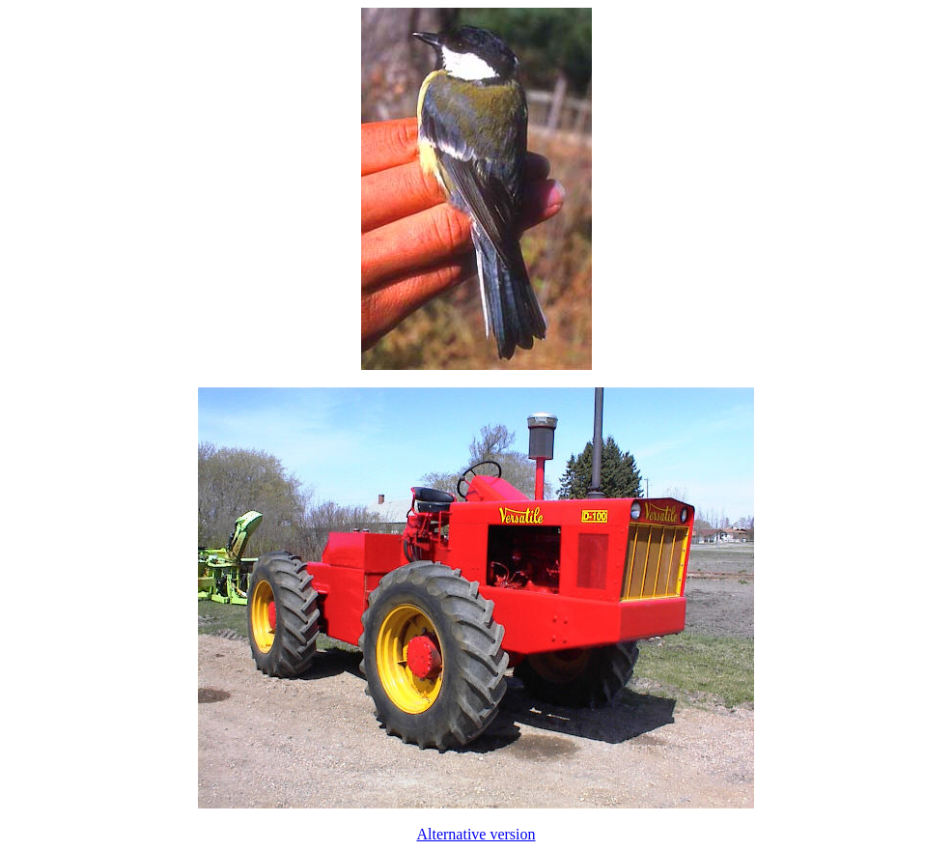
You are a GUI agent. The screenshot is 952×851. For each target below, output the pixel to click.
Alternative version (475, 834)
